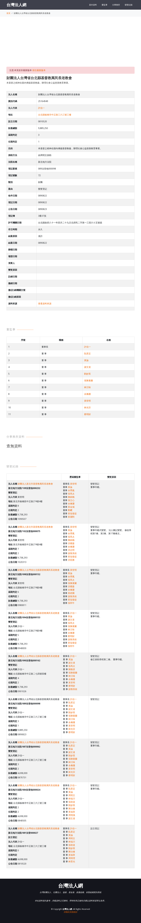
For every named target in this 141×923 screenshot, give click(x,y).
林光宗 (87, 407)
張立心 (71, 500)
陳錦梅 (71, 496)
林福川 (71, 798)
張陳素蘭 (88, 380)
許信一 (41, 107)
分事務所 (116, 4)
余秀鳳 (71, 533)
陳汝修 (71, 808)
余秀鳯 (71, 490)
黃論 (86, 360)
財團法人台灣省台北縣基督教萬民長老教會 (38, 569)
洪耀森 (71, 543)
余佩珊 (87, 393)
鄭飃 (70, 510)
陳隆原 (71, 669)
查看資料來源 (44, 303)
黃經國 (71, 593)
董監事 (104, 4)
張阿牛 (71, 602)
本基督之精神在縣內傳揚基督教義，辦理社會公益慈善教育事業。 (38, 82)
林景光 (71, 861)
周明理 (71, 858)
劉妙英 (87, 373)
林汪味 (87, 387)
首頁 (8, 13)
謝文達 (87, 367)
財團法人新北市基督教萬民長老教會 (35, 483)
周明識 (71, 815)
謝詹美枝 (72, 553)
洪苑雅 (71, 559)
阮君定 (87, 353)
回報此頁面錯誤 (70, 912)
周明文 (71, 795)
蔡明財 (87, 414)
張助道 (71, 801)
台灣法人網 (16, 4)
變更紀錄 (128, 4)
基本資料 (93, 4)
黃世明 (87, 400)
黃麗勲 (71, 516)
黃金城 (71, 506)
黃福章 (71, 811)
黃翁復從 (72, 513)
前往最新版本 (39, 70)
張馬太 (71, 493)
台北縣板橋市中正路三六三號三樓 (54, 114)
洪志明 (71, 549)
